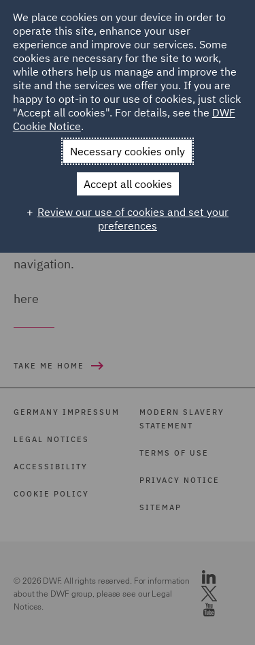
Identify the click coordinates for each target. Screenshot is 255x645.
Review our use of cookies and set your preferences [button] (132, 218)
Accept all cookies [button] (128, 184)
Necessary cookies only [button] (127, 151)
